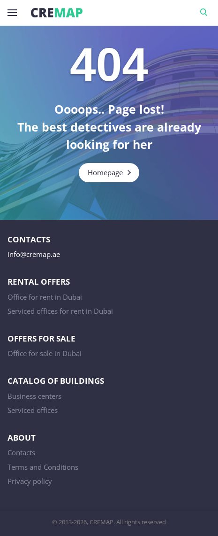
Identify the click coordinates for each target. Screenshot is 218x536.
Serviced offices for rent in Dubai (60, 311)
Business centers (34, 396)
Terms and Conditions (43, 467)
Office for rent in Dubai (45, 297)
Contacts (21, 452)
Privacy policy (30, 481)
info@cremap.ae (34, 254)
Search (205, 12)
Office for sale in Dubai (45, 353)
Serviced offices (33, 410)
